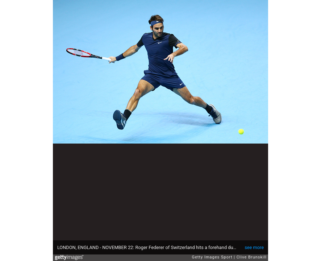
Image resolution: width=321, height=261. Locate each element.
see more (254, 247)
